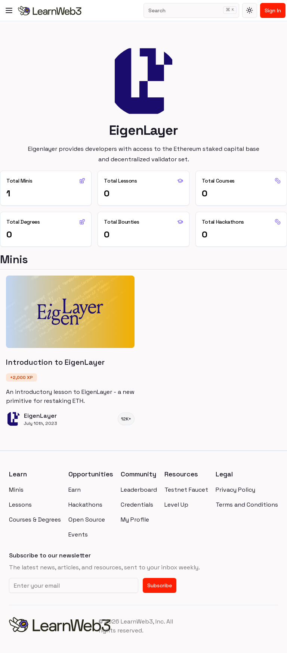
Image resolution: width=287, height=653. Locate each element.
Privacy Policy (235, 490)
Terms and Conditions (247, 505)
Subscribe (159, 585)
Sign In (273, 10)
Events (78, 534)
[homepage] (54, 626)
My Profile (135, 519)
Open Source (86, 519)
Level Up (176, 505)
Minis (16, 490)
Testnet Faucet (186, 490)
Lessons (20, 505)
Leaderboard (139, 490)
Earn (74, 490)
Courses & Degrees (35, 519)
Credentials (137, 505)
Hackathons (85, 505)
